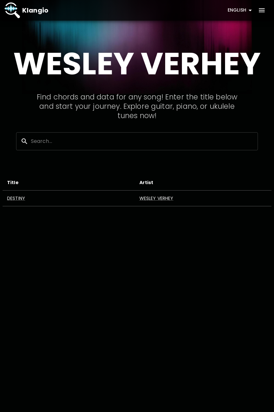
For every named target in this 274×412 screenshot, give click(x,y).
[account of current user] (261, 10)
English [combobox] (237, 10)
